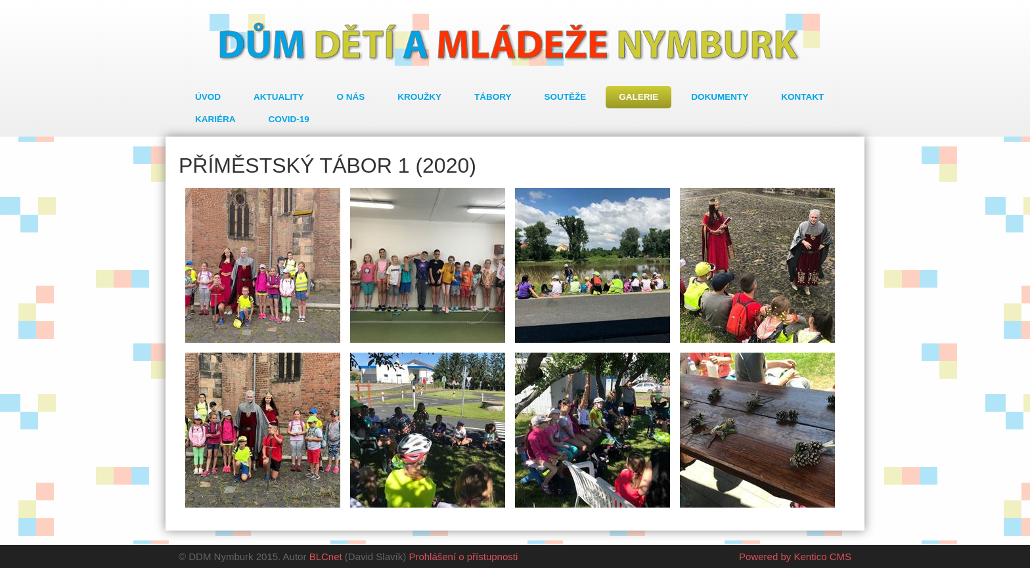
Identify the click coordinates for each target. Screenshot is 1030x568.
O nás (351, 97)
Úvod (208, 97)
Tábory (493, 97)
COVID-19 (289, 119)
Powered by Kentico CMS (795, 556)
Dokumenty (719, 97)
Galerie (638, 97)
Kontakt (802, 97)
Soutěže (566, 97)
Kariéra (215, 119)
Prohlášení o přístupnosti (463, 556)
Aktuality (279, 97)
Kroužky (419, 97)
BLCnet (325, 556)
